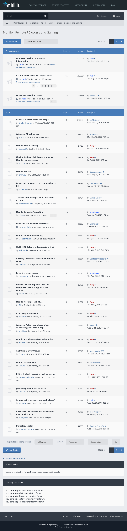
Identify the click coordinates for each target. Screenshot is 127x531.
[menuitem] (116, 16)
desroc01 (23, 149)
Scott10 (22, 163)
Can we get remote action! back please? (35, 400)
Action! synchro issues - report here (34, 75)
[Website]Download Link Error (31, 388)
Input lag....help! (24, 426)
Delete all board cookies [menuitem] (96, 516)
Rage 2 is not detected (27, 273)
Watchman (94, 212)
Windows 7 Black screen (27, 134)
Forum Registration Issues (29, 95)
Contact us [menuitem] (63, 516)
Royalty (93, 134)
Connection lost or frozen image (32, 119)
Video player (81, 5)
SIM (20, 305)
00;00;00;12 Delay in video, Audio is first (35, 247)
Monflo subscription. (26, 362)
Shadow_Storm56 (26, 429)
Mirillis (41, 525)
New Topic (12, 41)
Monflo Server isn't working (29, 212)
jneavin (22, 342)
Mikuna (22, 365)
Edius (21, 215)
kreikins (22, 331)
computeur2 (24, 276)
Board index (99, 5)
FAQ (113, 5)
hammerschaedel (27, 377)
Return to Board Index (15, 458)
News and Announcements (28, 82)
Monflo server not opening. (29, 235)
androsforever (25, 203)
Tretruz (22, 354)
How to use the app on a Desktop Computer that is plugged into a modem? (32, 287)
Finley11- (93, 95)
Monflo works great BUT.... (29, 301)
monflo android (24, 171)
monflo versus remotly (27, 145)
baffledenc (94, 120)
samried (93, 325)
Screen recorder (37, 5)
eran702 (22, 137)
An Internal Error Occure (28, 350)
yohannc (23, 316)
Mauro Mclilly (95, 198)
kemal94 (22, 403)
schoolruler (27, 227)
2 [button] (116, 41)
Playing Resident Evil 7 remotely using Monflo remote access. (34, 158)
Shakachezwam (26, 123)
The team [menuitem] (77, 516)
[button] (121, 41)
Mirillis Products (36, 23)
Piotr (92, 146)
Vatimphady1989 (97, 351)
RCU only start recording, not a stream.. (35, 374)
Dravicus (23, 391)
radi (21, 64)
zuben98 (23, 189)
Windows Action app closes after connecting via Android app (32, 326)
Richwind (23, 250)
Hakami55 (23, 264)
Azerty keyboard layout (27, 313)
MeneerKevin (25, 238)
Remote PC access (60, 5)
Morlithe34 (94, 362)
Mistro (21, 293)
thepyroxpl (23, 417)
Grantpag (94, 224)
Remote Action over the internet (32, 223)
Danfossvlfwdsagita (98, 259)
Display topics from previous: (30, 442)
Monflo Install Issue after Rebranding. (35, 339)
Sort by (70, 442)
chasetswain (95, 183)
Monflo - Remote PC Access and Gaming (65, 23)
